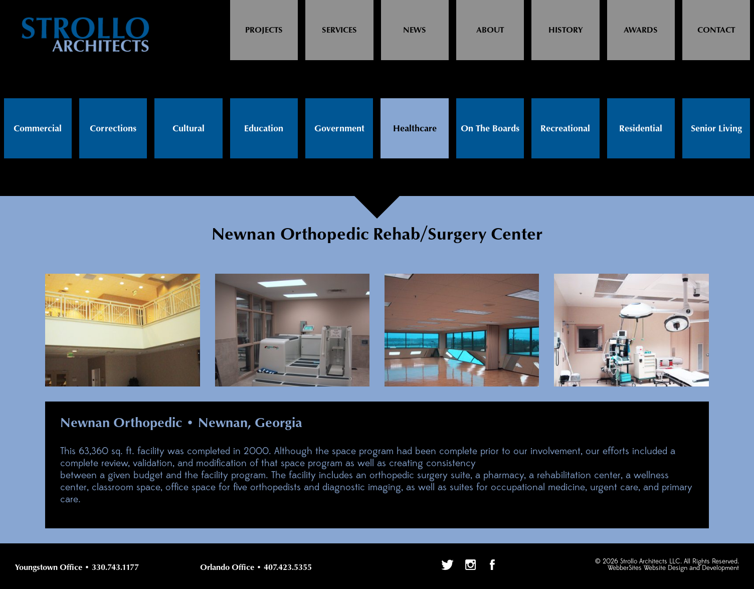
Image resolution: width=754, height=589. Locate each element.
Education (263, 128)
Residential (640, 128)
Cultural (188, 128)
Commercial (38, 128)
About (490, 30)
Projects (264, 30)
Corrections (113, 128)
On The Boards (490, 128)
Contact (716, 30)
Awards (641, 30)
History (565, 30)
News (414, 30)
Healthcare (415, 128)
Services (339, 30)
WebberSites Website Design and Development (673, 568)
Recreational (565, 128)
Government (339, 128)
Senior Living (716, 128)
